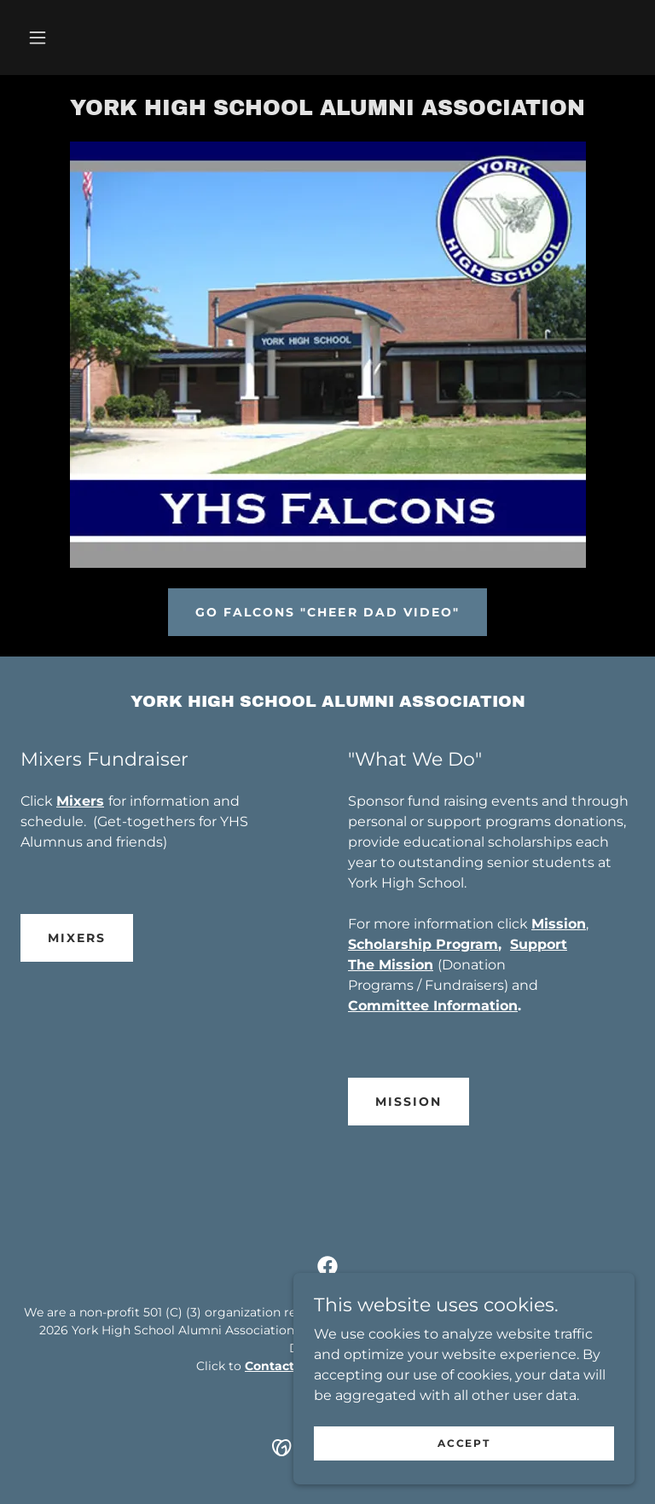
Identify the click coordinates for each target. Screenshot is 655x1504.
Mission (408, 1101)
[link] (327, 110)
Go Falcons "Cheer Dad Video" (327, 612)
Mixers (77, 938)
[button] (37, 37)
